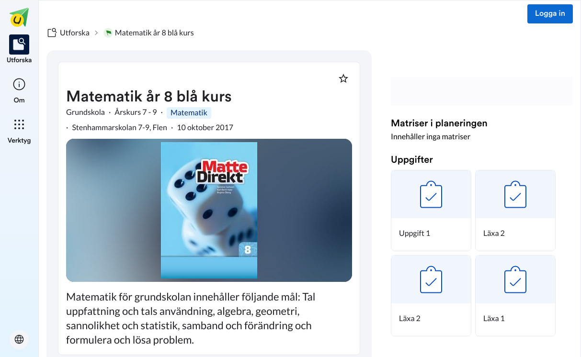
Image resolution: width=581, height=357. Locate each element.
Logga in (550, 14)
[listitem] (19, 49)
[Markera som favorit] (343, 78)
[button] (431, 210)
